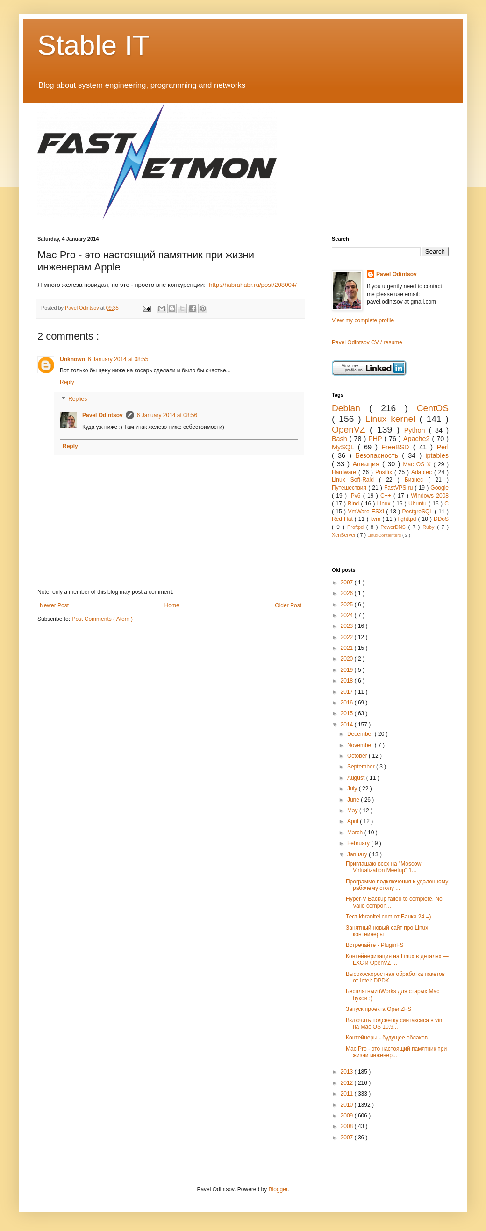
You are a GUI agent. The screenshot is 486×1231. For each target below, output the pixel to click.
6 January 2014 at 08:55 (118, 359)
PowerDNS (394, 527)
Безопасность (378, 455)
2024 (348, 615)
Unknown (72, 359)
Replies (77, 399)
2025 (348, 604)
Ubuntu (418, 503)
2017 (348, 692)
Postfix (384, 472)
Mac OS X (418, 464)
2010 (348, 1105)
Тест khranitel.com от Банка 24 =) (388, 916)
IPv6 (356, 495)
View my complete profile (363, 320)
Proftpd (356, 527)
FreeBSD (397, 447)
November (361, 745)
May (353, 810)
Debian (350, 408)
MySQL (345, 447)
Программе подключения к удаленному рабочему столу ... (397, 884)
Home (171, 605)
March (355, 832)
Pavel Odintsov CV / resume (367, 342)
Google (439, 487)
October (358, 756)
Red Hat (343, 519)
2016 (348, 702)
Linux (385, 503)
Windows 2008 (430, 495)
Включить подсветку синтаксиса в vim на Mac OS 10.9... (395, 1023)
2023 (348, 626)
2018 (348, 680)
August (356, 778)
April (353, 821)
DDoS (441, 519)
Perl (442, 447)
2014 (348, 724)
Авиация (367, 464)
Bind (354, 503)
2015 (348, 713)
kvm (376, 519)
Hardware (345, 472)
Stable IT (93, 45)
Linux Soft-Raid (355, 480)
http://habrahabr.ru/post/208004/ (253, 284)
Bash (341, 438)
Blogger (278, 1189)
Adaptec (422, 472)
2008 (348, 1126)
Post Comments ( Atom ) (102, 619)
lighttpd (408, 519)
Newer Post (54, 605)
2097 (348, 582)
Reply (67, 382)
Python (416, 430)
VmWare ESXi (367, 511)
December (361, 734)
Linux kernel (392, 419)
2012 (348, 1083)
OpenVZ (351, 429)
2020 (348, 658)
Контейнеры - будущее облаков (387, 1037)
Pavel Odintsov (102, 415)
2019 (348, 670)
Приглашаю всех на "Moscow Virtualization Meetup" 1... (383, 867)
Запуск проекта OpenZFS (378, 1009)
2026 (348, 593)
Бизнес (417, 480)
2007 (348, 1137)
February (359, 843)
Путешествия (350, 487)
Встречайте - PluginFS (374, 945)
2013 (348, 1071)
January (358, 854)
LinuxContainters (384, 535)
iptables (437, 455)
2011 (348, 1093)
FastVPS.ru (399, 487)
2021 (348, 648)
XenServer (344, 535)
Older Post (288, 605)
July (353, 788)
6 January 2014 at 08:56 (167, 415)
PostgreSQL (418, 511)
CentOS (433, 408)
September (361, 766)
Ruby (429, 527)
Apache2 (417, 438)
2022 (348, 637)
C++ (386, 495)
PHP (376, 438)
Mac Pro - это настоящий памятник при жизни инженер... (396, 1052)
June (354, 800)
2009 (348, 1115)
